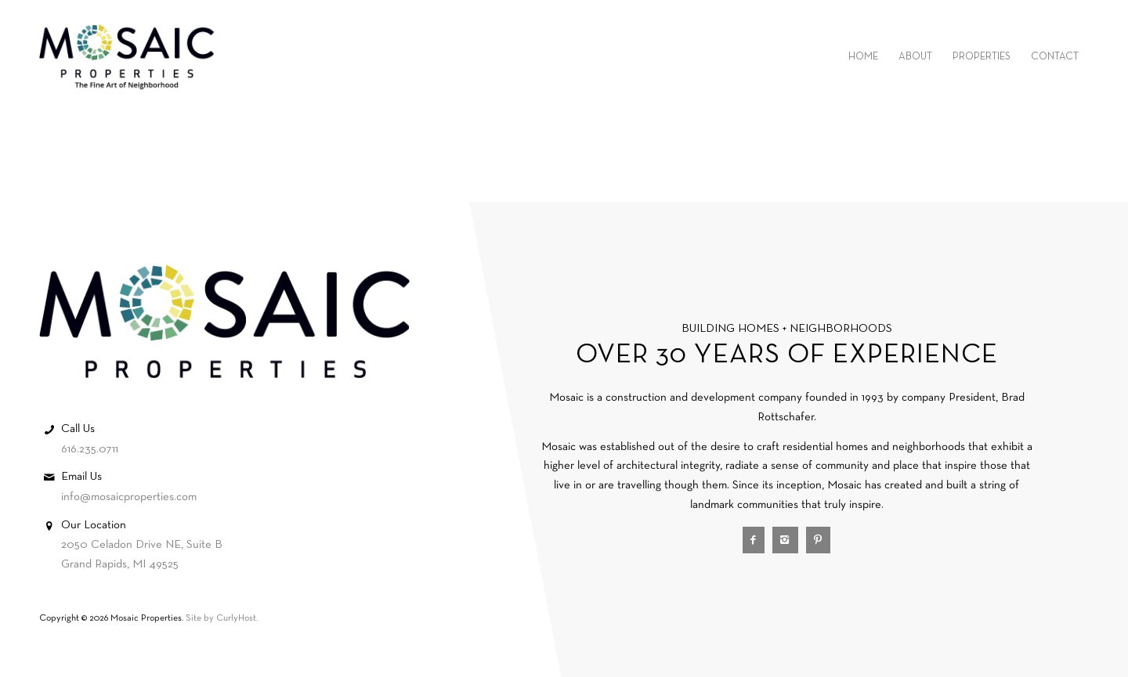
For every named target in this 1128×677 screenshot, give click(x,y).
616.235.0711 (89, 449)
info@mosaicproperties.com (129, 497)
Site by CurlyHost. (222, 618)
